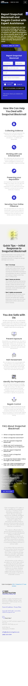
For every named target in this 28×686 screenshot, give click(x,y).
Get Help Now (7, 491)
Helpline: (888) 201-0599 (10, 45)
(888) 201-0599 (14, 2)
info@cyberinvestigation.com (10, 632)
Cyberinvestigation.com (8, 612)
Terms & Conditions (7, 607)
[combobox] (5, 68)
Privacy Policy (17, 607)
